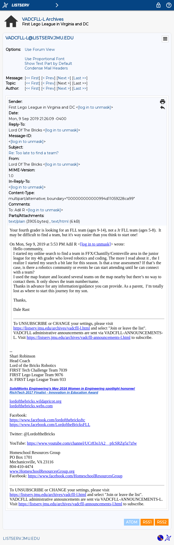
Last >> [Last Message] (79, 78)
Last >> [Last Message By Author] (79, 88)
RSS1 (147, 522)
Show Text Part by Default (48, 63)
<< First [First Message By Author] (32, 88)
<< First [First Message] (32, 78)
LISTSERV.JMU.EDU (21, 538)
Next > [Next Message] (64, 78)
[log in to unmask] (94, 107)
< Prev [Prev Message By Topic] (48, 83)
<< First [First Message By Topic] (32, 83)
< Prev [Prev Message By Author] (48, 88)
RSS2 (161, 522)
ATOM (131, 522)
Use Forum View (40, 49)
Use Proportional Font (45, 59)
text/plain (17, 221)
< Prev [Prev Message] (48, 78)
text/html (59, 221)
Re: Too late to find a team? (34, 153)
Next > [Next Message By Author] (64, 88)
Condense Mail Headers (46, 68)
